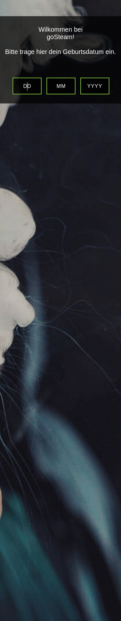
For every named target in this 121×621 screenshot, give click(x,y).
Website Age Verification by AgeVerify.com (113, 619)
